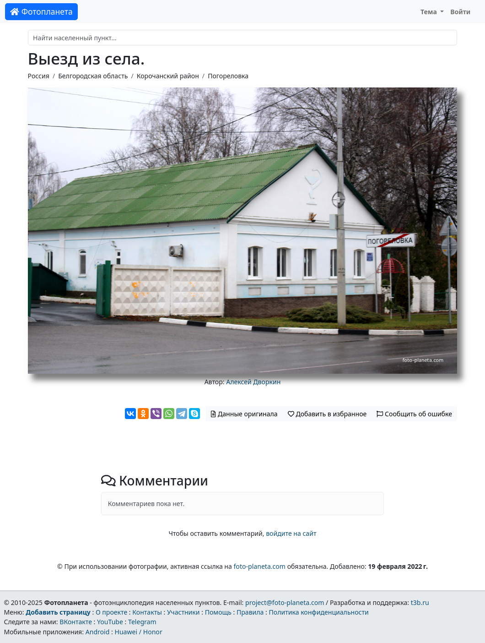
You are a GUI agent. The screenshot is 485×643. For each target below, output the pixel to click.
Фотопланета (41, 11)
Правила (250, 612)
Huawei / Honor (138, 631)
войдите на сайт (291, 533)
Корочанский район (168, 75)
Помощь (218, 612)
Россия (38, 75)
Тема (429, 11)
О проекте (111, 612)
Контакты (147, 612)
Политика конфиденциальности (319, 612)
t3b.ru (420, 602)
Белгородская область (93, 75)
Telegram (142, 621)
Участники (183, 612)
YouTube (110, 621)
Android (98, 631)
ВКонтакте (75, 621)
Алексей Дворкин (253, 381)
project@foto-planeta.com (284, 602)
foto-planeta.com (260, 566)
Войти (460, 11)
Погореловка (228, 75)
